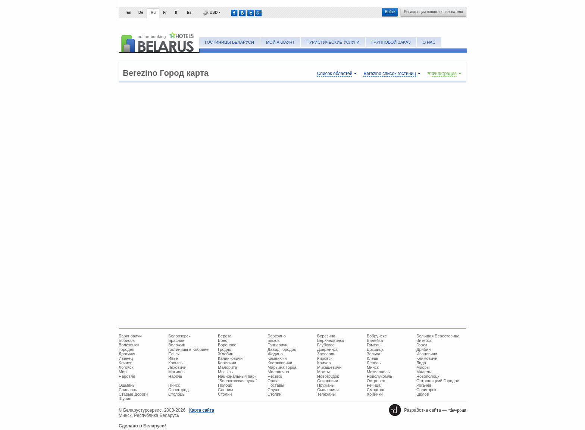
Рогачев (423, 385)
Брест (223, 340)
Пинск (173, 385)
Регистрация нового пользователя (433, 12)
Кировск (324, 358)
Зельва (373, 354)
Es (189, 12)
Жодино (275, 354)
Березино (277, 336)
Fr (165, 12)
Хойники (375, 394)
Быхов (273, 340)
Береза (225, 336)
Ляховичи (177, 367)
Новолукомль (379, 376)
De (140, 12)
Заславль (326, 354)
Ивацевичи (426, 354)
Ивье (173, 358)
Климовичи (427, 358)
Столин (225, 394)
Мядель (423, 372)
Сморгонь (376, 389)
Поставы (276, 385)
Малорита (227, 367)
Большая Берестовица (438, 336)
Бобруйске (377, 336)
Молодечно (278, 372)
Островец (376, 380)
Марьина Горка (282, 367)
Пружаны (326, 385)
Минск (373, 367)
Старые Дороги (133, 394)
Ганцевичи (278, 345)
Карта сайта (201, 410)
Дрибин (423, 349)
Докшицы (376, 349)
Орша (273, 380)
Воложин (176, 345)
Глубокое (326, 345)
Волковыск (129, 345)
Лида (421, 363)
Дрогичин (128, 354)
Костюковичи (280, 363)
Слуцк (273, 389)
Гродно (224, 349)
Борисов (127, 340)
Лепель (374, 363)
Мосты (323, 372)
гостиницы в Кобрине (188, 349)
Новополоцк (427, 376)
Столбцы (176, 394)
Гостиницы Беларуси (229, 42)
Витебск (424, 340)
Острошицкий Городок (437, 380)
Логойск (126, 367)
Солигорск (426, 389)
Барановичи (130, 336)
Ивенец (126, 358)
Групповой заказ (390, 42)
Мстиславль (378, 372)
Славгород (178, 389)
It (176, 12)
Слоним (225, 389)
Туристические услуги (333, 42)
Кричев (324, 363)
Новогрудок (328, 376)
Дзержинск (327, 349)
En (128, 12)
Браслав (176, 340)
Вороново (227, 345)
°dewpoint (457, 410)
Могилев (176, 372)
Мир (122, 372)
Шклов (422, 394)
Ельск (173, 354)
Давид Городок (282, 349)
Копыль (175, 363)
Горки (421, 345)
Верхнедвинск (330, 340)
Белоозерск (179, 336)
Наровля (127, 376)
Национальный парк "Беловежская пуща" (237, 378)
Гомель (374, 345)
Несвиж (275, 376)
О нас (429, 42)
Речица (374, 385)
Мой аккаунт (280, 42)
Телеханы (326, 394)
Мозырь (225, 372)
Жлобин (225, 354)
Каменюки (277, 358)
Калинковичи (230, 358)
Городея (126, 349)
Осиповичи (327, 380)
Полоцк (225, 385)
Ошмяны (127, 385)
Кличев (125, 363)
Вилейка (375, 340)
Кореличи (227, 363)
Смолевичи (328, 389)
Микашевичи (329, 367)
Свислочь (128, 389)
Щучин (125, 398)
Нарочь (175, 376)
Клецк (372, 358)
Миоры (422, 367)
